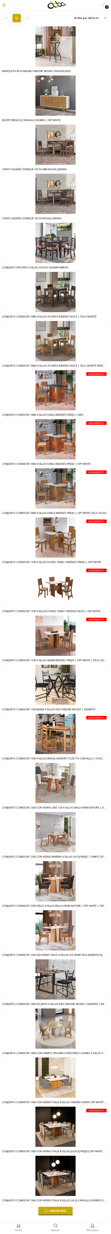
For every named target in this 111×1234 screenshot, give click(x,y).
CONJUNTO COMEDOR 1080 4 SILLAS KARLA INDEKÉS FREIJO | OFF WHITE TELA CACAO (54, 513)
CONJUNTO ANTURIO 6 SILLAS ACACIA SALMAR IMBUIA (35, 267)
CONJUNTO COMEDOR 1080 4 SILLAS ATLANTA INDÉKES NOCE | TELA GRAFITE (49, 316)
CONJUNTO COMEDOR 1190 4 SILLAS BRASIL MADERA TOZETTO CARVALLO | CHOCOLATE (55, 758)
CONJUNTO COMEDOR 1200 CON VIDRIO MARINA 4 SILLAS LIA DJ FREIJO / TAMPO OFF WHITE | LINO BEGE (55, 856)
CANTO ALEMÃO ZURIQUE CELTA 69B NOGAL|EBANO (34, 169)
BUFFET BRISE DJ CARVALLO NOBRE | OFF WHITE (31, 120)
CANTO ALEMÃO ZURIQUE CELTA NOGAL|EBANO (32, 218)
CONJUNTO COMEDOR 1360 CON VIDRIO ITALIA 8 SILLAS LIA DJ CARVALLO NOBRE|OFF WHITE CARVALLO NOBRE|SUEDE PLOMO (55, 1200)
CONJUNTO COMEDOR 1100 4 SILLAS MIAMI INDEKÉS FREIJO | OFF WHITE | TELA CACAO (55, 660)
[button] (104, 5)
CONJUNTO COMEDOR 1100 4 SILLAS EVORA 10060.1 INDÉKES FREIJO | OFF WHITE (51, 562)
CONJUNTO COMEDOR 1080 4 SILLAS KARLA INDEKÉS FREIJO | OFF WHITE (46, 464)
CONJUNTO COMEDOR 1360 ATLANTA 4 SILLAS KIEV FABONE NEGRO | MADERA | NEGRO (55, 1004)
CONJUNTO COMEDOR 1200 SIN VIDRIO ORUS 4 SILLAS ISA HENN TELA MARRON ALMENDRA (55, 955)
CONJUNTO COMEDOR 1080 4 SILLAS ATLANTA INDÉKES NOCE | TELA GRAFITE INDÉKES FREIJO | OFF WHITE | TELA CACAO (55, 365)
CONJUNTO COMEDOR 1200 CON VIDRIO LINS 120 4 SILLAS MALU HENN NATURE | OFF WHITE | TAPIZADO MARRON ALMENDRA (55, 807)
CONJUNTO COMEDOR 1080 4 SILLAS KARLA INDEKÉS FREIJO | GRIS (43, 415)
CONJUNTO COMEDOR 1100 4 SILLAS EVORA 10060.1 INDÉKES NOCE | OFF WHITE (51, 611)
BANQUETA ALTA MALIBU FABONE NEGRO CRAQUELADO (36, 71)
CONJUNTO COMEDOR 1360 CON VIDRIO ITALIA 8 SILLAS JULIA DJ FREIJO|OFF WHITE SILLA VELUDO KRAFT (55, 1151)
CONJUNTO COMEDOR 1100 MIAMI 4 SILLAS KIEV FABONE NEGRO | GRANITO (48, 709)
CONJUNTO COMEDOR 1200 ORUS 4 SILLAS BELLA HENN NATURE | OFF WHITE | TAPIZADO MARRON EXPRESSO (55, 906)
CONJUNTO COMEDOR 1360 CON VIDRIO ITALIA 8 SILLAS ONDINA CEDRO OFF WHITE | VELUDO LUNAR (55, 1102)
